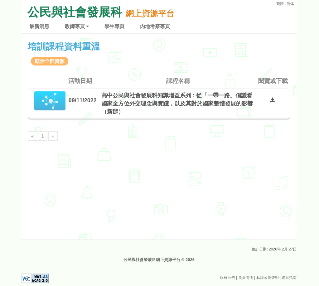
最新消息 (40, 26)
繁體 (280, 4)
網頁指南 (289, 277)
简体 (290, 4)
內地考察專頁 (156, 26)
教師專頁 (78, 26)
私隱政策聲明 (267, 277)
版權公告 (227, 277)
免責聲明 (245, 277)
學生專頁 (115, 26)
